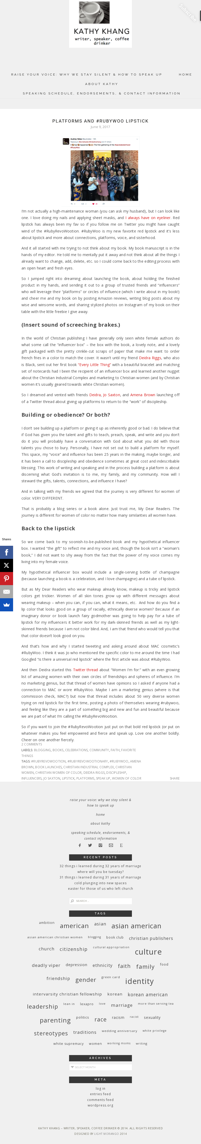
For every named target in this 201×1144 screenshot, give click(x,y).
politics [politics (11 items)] (82, 1017)
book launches (48, 767)
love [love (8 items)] (102, 1003)
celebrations (76, 750)
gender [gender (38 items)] (85, 980)
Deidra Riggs (150, 357)
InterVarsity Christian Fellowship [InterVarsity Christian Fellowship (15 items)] (67, 994)
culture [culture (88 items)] (148, 951)
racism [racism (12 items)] (118, 1017)
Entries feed (100, 1094)
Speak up (103, 778)
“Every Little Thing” (94, 364)
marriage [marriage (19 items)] (122, 1005)
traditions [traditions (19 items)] (85, 1032)
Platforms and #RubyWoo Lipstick (100, 121)
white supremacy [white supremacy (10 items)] (68, 1043)
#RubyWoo (119, 761)
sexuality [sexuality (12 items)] (152, 1017)
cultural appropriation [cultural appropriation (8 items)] (111, 947)
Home (186, 74)
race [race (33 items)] (100, 1019)
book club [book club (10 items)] (115, 937)
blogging (42, 750)
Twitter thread (85, 669)
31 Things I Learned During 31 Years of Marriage (100, 877)
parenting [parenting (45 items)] (55, 1020)
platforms (85, 778)
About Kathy (101, 84)
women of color (126, 778)
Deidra (95, 394)
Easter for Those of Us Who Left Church (100, 888)
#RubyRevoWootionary (88, 761)
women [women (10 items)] (95, 1043)
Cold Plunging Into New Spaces (100, 883)
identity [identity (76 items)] (139, 981)
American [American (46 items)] (74, 925)
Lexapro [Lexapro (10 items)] (87, 1004)
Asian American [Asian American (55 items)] (136, 925)
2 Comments (31, 744)
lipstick (68, 778)
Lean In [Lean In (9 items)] (69, 1004)
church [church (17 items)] (46, 949)
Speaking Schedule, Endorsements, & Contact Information (102, 93)
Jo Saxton (111, 394)
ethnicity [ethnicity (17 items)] (103, 965)
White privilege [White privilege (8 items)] (155, 1030)
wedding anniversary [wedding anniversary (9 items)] (119, 1031)
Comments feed (100, 1100)
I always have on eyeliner (147, 217)
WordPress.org (100, 1105)
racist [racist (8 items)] (134, 1017)
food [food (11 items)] (164, 964)
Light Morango (106, 1134)
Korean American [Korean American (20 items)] (148, 994)
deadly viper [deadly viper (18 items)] (46, 965)
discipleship (116, 772)
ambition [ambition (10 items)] (47, 922)
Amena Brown (142, 394)
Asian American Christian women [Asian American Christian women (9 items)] (55, 937)
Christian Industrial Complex (88, 767)
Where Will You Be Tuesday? (100, 872)
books (58, 750)
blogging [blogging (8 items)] (94, 937)
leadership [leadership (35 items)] (42, 1006)
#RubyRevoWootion (48, 761)
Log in (100, 1088)
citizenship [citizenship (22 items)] (74, 949)
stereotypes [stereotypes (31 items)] (51, 1033)
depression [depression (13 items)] (76, 964)
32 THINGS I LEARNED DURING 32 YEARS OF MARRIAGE (100, 866)
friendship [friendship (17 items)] (58, 978)
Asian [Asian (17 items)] (100, 924)
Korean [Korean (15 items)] (114, 994)
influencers (31, 778)
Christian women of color (58, 772)
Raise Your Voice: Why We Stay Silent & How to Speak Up (87, 74)
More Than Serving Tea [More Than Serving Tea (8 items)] (156, 1003)
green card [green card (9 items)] (111, 977)
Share (175, 778)
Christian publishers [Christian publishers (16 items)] (151, 938)
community (99, 750)
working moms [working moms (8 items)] (119, 1043)
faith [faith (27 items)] (124, 966)
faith (115, 750)
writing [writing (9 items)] (141, 1043)
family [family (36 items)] (145, 966)
